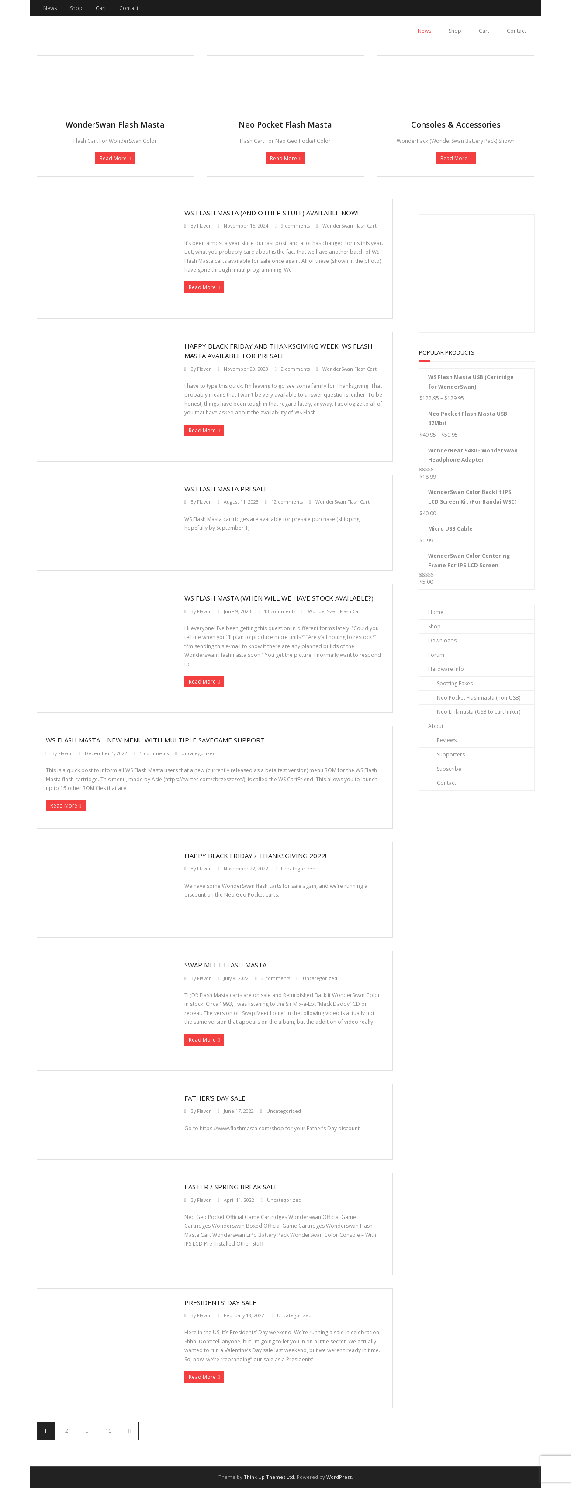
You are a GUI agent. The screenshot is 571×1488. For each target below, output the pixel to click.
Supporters (451, 754)
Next (130, 1431)
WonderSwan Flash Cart (349, 225)
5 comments (154, 753)
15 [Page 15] (109, 1430)
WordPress (339, 1477)
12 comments (287, 501)
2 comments (295, 369)
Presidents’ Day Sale (220, 1302)
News (50, 8)
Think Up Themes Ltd (269, 1477)
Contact (128, 8)
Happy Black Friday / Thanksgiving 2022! (255, 855)
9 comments (295, 225)
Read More (113, 158)
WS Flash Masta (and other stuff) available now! (271, 212)
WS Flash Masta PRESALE (226, 488)
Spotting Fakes (455, 683)
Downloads (442, 640)
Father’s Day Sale (215, 1098)
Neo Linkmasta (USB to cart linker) (478, 711)
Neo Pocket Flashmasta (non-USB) (478, 697)
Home (435, 612)
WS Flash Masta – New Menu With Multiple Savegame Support (155, 739)
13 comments (279, 611)
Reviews (447, 740)
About (435, 726)
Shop (76, 8)
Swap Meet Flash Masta (225, 964)
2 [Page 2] (66, 1430)
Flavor (204, 225)
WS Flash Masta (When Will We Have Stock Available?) (279, 598)
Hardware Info (446, 669)
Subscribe (449, 769)
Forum (436, 655)
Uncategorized (198, 753)
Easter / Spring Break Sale (231, 1186)
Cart (101, 8)
